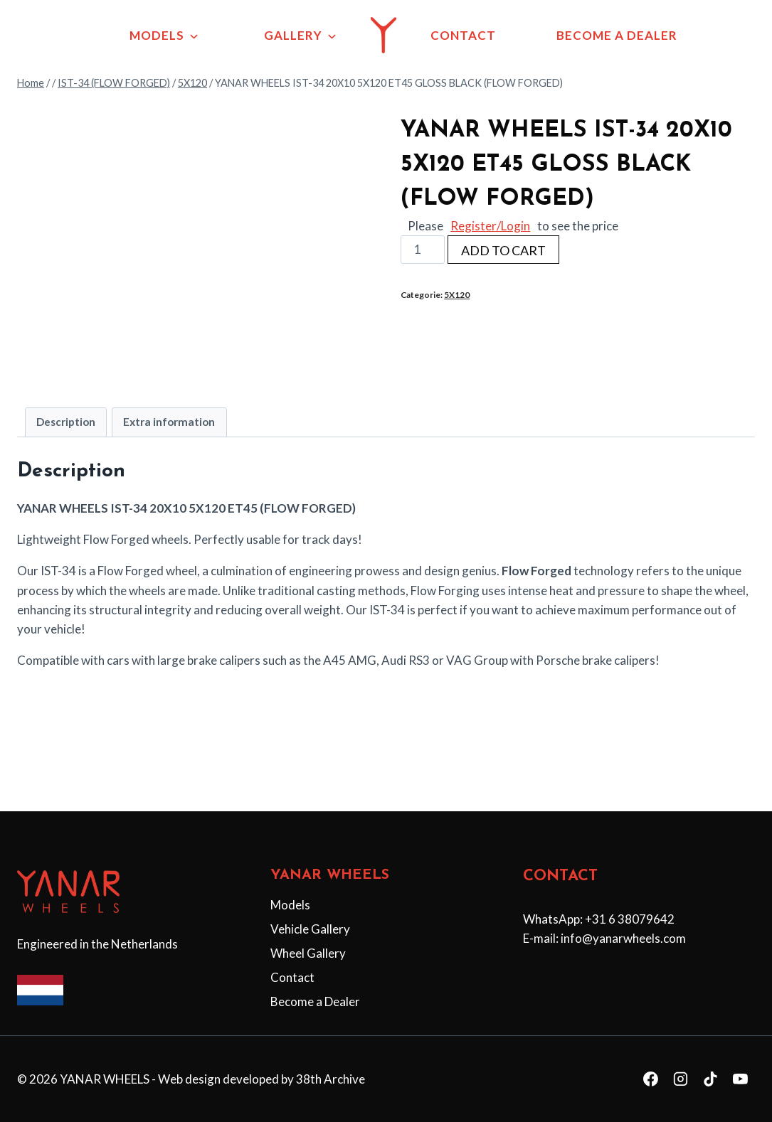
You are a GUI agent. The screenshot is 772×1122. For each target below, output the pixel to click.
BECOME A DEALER (616, 35)
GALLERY (293, 35)
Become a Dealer (315, 1001)
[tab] (66, 446)
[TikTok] (710, 1079)
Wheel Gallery (308, 953)
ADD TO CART (503, 274)
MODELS (156, 35)
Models (290, 904)
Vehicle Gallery (310, 928)
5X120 (457, 319)
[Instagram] (681, 1079)
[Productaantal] (423, 274)
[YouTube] (740, 1079)
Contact (292, 977)
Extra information (169, 445)
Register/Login (490, 249)
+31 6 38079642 (630, 919)
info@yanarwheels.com (623, 938)
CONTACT (463, 35)
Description (65, 445)
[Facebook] (651, 1079)
